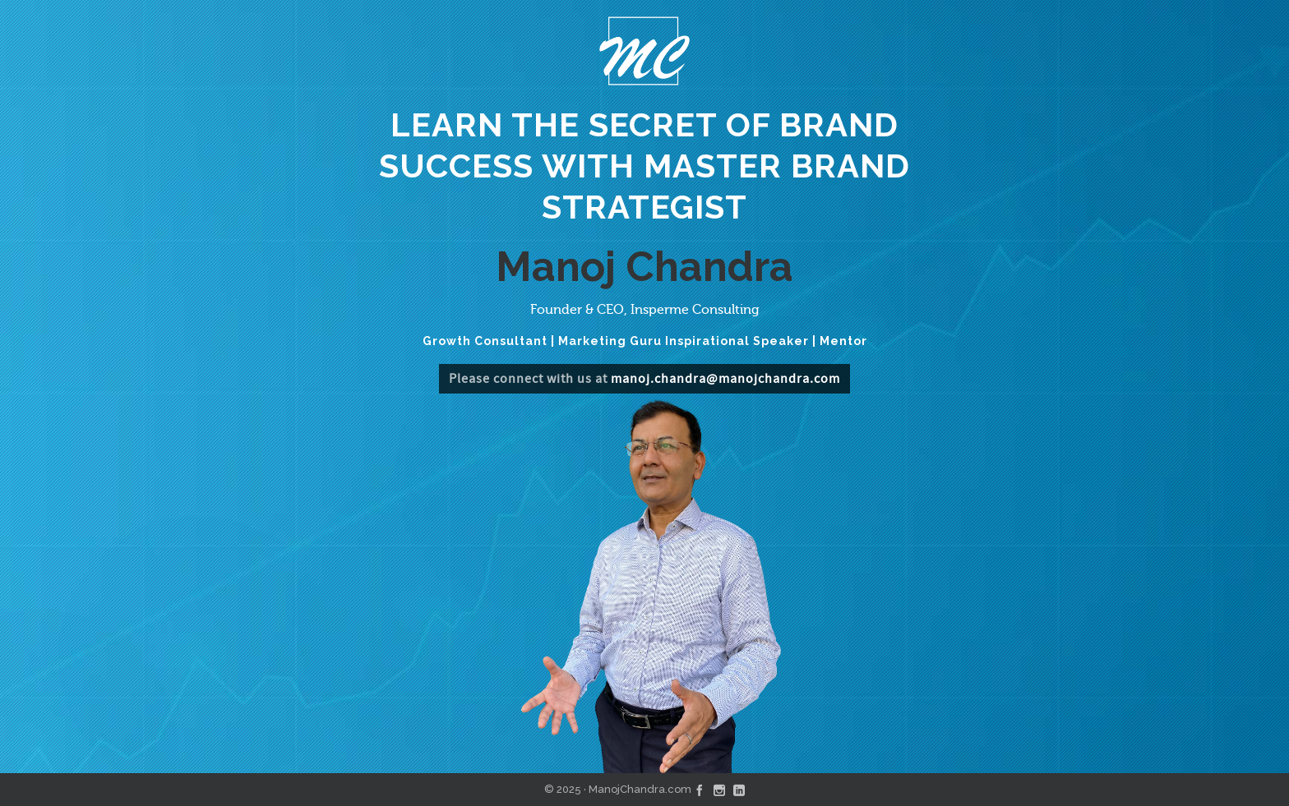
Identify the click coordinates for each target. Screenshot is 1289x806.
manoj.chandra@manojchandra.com (725, 379)
